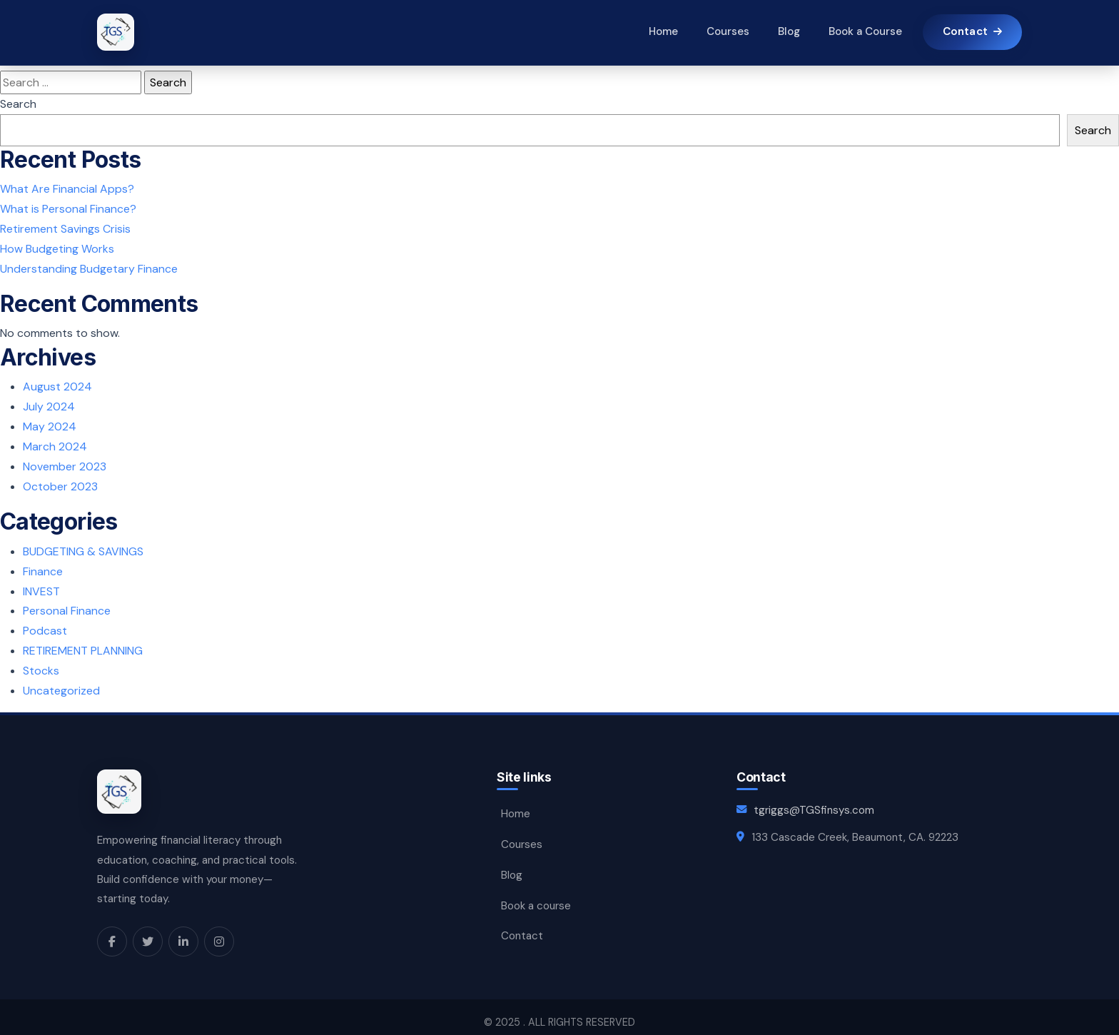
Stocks (41, 661)
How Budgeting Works (57, 247)
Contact (522, 921)
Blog (788, 32)
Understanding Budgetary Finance (89, 266)
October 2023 (60, 481)
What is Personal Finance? (68, 208)
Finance (43, 564)
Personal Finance (67, 603)
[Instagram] (219, 931)
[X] (148, 931)
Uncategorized (61, 680)
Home (662, 32)
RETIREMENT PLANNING (83, 642)
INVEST (41, 584)
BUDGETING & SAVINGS (83, 544)
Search (18, 103)
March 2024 (55, 442)
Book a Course (864, 32)
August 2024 (57, 384)
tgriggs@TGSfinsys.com (814, 800)
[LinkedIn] (183, 931)
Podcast (45, 622)
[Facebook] (112, 931)
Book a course (536, 891)
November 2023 (64, 461)
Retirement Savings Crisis (65, 228)
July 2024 (49, 403)
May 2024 (49, 422)
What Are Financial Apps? (67, 188)
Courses (727, 32)
